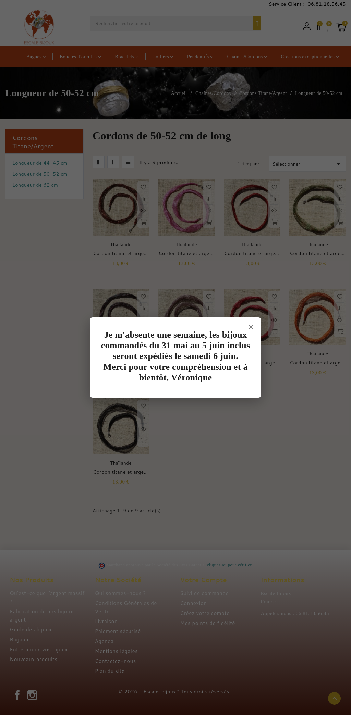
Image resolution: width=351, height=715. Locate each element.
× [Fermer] (251, 326)
